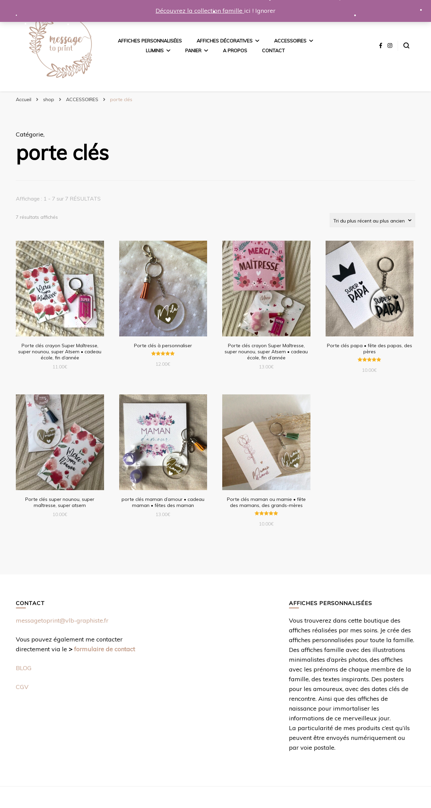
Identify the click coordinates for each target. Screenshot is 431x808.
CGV (22, 687)
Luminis (155, 51)
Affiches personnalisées (150, 41)
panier (193, 51)
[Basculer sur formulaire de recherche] (406, 45)
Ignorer (265, 10)
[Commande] (372, 220)
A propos (235, 51)
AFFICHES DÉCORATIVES (225, 41)
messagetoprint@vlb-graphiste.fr (62, 620)
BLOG (24, 668)
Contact (273, 51)
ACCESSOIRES (290, 41)
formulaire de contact (104, 649)
